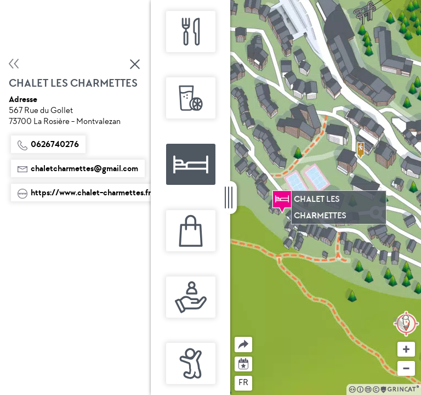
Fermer (135, 64)
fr (243, 382)
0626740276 (48, 144)
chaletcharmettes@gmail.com (78, 168)
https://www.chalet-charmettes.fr (84, 192)
